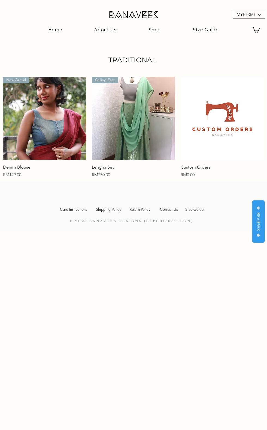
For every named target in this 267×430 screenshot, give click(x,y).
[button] (249, 15)
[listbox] (249, 15)
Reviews (258, 221)
